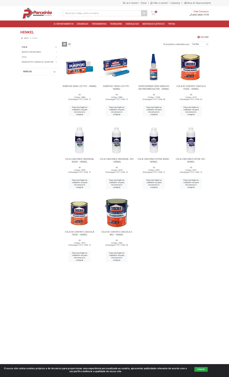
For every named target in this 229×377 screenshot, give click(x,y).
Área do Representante (197, 3)
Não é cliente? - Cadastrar (165, 3)
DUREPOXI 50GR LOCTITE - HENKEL (80, 86)
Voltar (203, 37)
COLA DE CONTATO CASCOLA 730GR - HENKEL (79, 233)
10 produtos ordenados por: (176, 44)
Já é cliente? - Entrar (135, 3)
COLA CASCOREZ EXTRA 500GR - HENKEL (154, 160)
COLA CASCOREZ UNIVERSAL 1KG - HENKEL (116, 160)
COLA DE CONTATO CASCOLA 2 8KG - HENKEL (116, 233)
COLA (24, 47)
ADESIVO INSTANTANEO (31, 52)
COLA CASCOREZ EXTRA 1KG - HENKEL (191, 160)
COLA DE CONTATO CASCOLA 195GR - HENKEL (191, 87)
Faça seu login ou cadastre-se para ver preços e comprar (79, 111)
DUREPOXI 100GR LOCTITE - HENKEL (116, 87)
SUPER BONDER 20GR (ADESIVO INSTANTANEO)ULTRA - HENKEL (153, 87)
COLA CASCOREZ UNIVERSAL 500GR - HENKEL (79, 160)
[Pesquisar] (144, 13)
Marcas (39, 71)
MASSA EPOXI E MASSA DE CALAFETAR (37, 62)
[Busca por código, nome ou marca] (102, 13)
